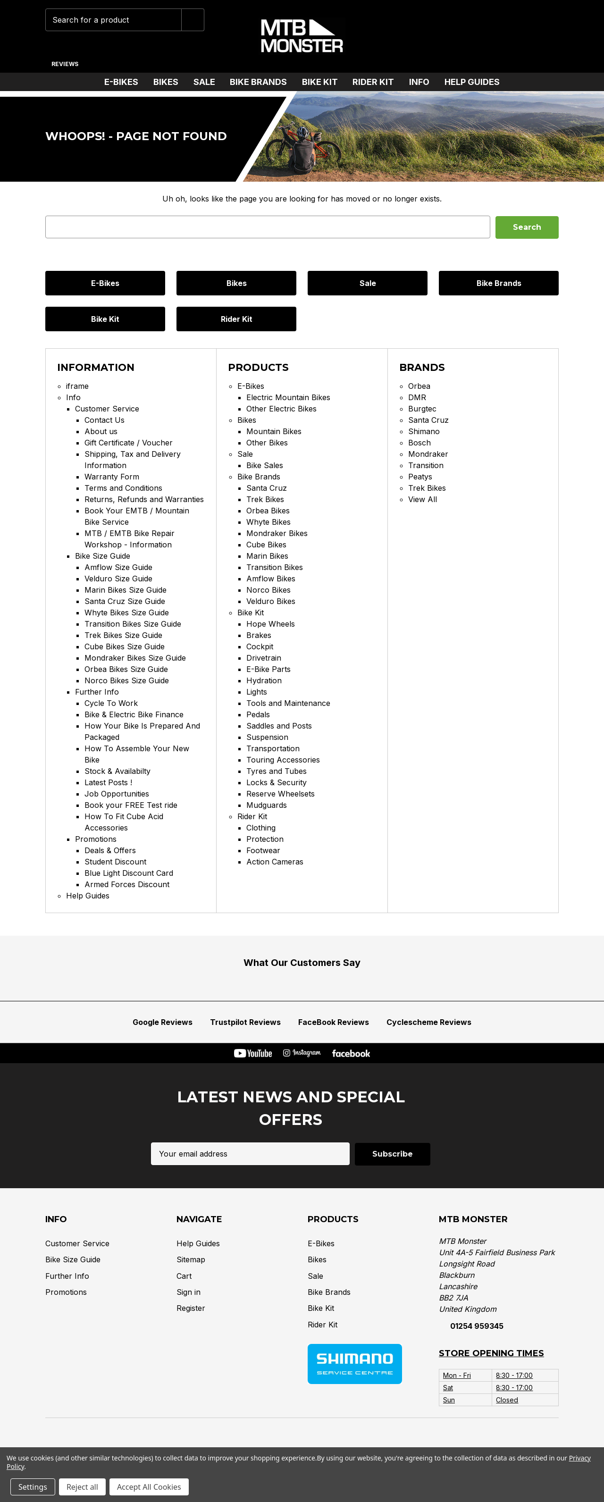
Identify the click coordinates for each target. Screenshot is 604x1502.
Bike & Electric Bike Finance (134, 714)
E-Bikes (125, 82)
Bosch (419, 442)
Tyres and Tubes (276, 771)
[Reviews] (64, 60)
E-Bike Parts (268, 669)
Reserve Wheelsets (280, 793)
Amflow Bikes (270, 578)
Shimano (424, 431)
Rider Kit (377, 82)
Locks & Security (276, 782)
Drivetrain (263, 658)
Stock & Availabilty (117, 771)
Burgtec (422, 408)
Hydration (264, 680)
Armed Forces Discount (126, 884)
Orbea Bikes (268, 510)
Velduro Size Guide (118, 578)
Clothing (261, 827)
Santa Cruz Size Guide (124, 601)
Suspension (267, 737)
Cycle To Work (111, 703)
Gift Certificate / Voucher (128, 442)
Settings (32, 1487)
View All (422, 499)
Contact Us (104, 420)
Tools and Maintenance (288, 703)
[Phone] (457, 36)
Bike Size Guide (102, 556)
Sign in (188, 1291)
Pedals (258, 714)
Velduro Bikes (270, 601)
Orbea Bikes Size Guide (126, 669)
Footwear (263, 850)
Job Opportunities (116, 793)
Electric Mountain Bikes (288, 397)
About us (100, 431)
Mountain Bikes (274, 431)
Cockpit (259, 646)
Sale (208, 82)
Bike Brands (262, 82)
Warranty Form (111, 476)
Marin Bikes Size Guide (125, 590)
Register (190, 1307)
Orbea (419, 386)
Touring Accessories (283, 759)
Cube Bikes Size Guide (124, 646)
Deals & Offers (110, 850)
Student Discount (115, 861)
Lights (256, 691)
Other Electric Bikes (281, 408)
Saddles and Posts (279, 725)
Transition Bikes (274, 567)
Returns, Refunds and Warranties (144, 499)
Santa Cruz (266, 488)
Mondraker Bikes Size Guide (135, 658)
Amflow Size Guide (118, 567)
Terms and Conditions (123, 488)
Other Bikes (267, 442)
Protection (265, 839)
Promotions (96, 839)
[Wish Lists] (486, 36)
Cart (184, 1275)
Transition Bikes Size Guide (132, 624)
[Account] (516, 36)
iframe (77, 386)
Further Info (97, 691)
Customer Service (107, 408)
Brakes (258, 635)
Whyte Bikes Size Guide (126, 612)
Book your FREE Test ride (130, 805)
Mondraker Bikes (277, 533)
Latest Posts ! (108, 782)
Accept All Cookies (149, 1487)
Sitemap (190, 1258)
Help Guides (472, 82)
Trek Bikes (265, 499)
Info (423, 82)
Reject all (82, 1487)
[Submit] (193, 19)
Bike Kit (323, 82)
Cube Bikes (266, 544)
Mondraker (428, 454)
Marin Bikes (267, 556)
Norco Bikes (268, 590)
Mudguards (266, 805)
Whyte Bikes (268, 522)
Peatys (420, 476)
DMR (417, 397)
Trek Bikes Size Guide (123, 635)
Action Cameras (274, 861)
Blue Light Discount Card (128, 873)
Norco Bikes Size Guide (126, 680)
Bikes (169, 82)
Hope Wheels (270, 624)
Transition (426, 465)
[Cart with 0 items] (545, 36)
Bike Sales (264, 465)
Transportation (273, 748)
